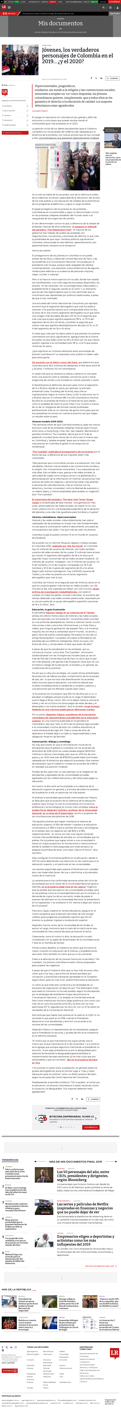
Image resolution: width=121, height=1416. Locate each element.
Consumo (30, 1360)
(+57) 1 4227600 (8, 1363)
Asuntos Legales (33, 1354)
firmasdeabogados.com (67, 1400)
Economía (63, 1360)
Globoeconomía (65, 1368)
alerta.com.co (7, 1406)
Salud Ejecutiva (65, 1382)
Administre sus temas (12, 133)
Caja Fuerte (47, 1354)
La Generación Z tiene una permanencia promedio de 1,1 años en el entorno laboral (109, 1325)
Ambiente (8, 1217)
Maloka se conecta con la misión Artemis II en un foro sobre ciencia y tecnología (28, 1325)
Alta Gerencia (48, 1351)
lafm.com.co (94, 1403)
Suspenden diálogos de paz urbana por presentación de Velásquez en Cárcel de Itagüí (68, 1325)
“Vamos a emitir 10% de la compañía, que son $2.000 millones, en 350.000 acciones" (109, 1302)
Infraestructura (48, 1374)
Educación (9, 1235)
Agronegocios (32, 1351)
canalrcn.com (55, 1403)
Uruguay (22, 1296)
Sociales (30, 1388)
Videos (45, 1388)
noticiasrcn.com (82, 1403)
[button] (35, 1118)
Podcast (30, 1382)
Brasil (7, 1251)
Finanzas (30, 1368)
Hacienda (8, 1166)
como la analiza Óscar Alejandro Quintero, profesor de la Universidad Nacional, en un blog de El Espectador (65, 810)
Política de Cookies (87, 1376)
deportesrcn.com (21, 1406)
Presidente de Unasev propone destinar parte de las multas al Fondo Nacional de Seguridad (28, 1305)
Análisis (62, 1351)
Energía (62, 1296)
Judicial (62, 1317)
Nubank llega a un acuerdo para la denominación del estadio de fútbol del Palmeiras (14, 1259)
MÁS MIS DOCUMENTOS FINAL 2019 (99, 1266)
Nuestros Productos (87, 1359)
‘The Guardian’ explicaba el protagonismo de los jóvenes (62, 452)
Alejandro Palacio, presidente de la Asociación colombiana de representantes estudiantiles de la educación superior (65, 717)
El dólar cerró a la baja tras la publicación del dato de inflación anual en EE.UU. (16, 1191)
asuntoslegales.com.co (10, 1400)
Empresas (30, 1365)
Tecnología (23, 1317)
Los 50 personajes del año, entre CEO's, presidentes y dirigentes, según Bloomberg (83, 1176)
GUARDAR (112, 78)
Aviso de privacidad (87, 1365)
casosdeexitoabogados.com (13, 1403)
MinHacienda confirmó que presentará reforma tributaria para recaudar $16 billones (16, 1207)
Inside (61, 1374)
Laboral (102, 1317)
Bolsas (8, 1185)
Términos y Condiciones (89, 1367)
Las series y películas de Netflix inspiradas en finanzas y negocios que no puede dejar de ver (85, 1208)
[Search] (103, 8)
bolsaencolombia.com (87, 1400)
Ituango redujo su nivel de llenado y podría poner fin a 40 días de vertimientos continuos (69, 1303)
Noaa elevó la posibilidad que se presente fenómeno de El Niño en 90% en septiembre (16, 1224)
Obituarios (47, 1377)
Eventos (62, 1365)
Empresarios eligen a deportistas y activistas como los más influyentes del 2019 (85, 1240)
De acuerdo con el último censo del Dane (54, 362)
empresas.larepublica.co (46, 1400)
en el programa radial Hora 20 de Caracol (64, 887)
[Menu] (9, 7)
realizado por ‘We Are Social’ (67, 546)
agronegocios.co (28, 1400)
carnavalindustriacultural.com (37, 1403)
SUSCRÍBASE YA (91, 1127)
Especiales (47, 1365)
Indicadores (31, 1374)
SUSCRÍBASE (114, 2)
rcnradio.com (68, 1403)
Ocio (61, 1377)
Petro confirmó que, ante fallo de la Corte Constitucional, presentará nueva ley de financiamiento (16, 1173)
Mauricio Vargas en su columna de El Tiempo (70, 612)
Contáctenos (85, 1362)
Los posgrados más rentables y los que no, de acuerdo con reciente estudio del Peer (16, 1241)
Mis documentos (60, 23)
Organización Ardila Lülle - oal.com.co (110, 1402)
